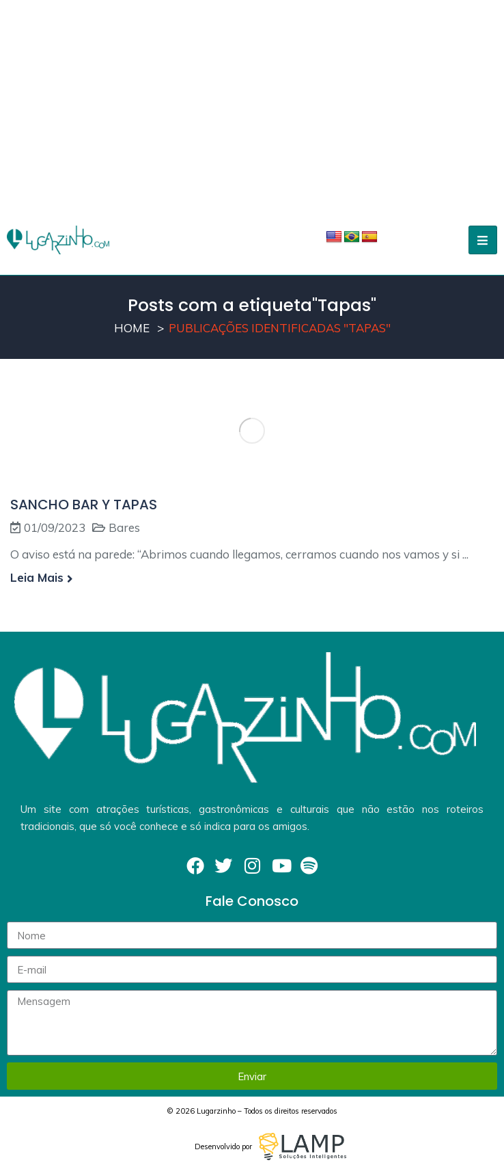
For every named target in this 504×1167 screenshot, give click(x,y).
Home (132, 328)
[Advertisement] (252, 102)
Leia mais (41, 577)
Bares (124, 527)
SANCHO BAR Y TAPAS (83, 504)
